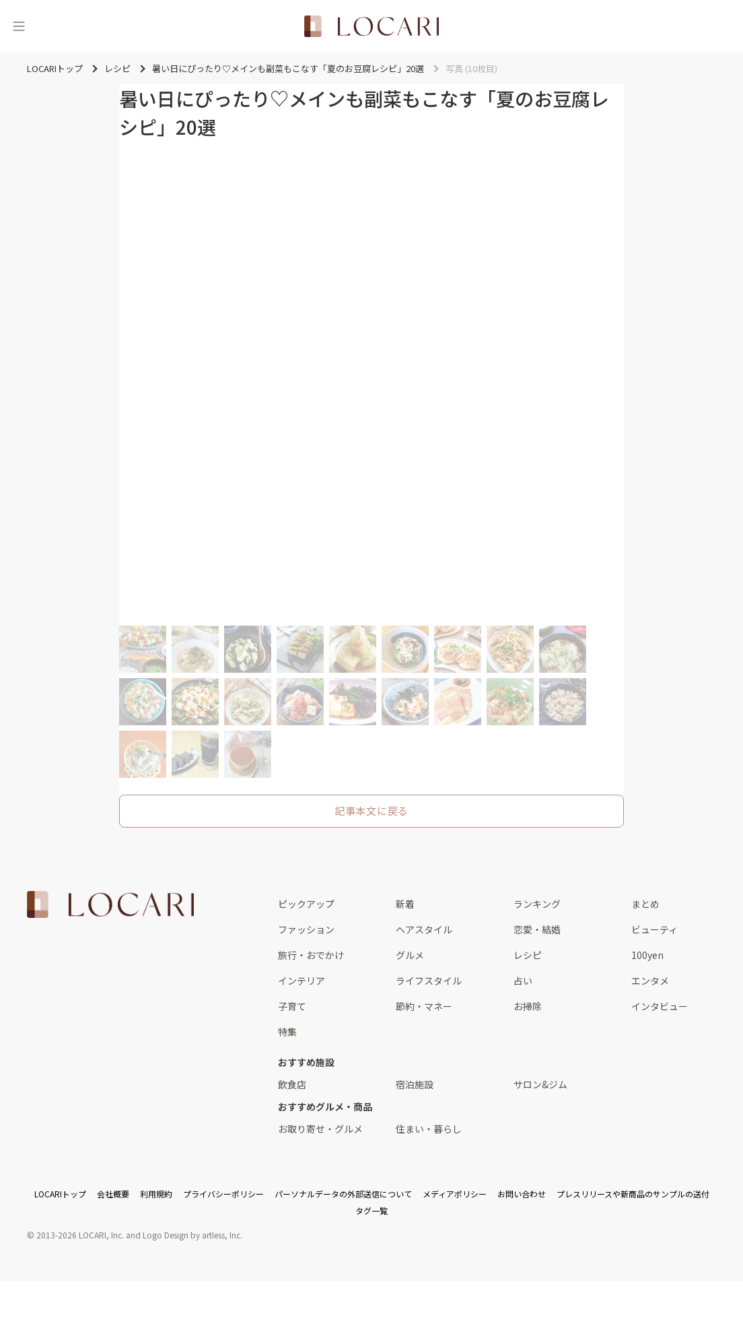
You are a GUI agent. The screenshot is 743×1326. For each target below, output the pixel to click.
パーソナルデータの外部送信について (343, 1193)
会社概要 (113, 1193)
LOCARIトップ (60, 1193)
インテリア (301, 980)
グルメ (410, 955)
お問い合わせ (521, 1193)
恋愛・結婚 (537, 929)
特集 (287, 1031)
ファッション (306, 929)
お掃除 (528, 1006)
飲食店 (292, 1084)
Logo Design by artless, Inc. (192, 1234)
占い (523, 980)
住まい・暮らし (429, 1128)
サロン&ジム (540, 1084)
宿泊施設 (414, 1084)
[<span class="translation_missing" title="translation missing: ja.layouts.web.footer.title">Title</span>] (110, 904)
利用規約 (156, 1193)
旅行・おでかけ (311, 955)
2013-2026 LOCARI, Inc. (80, 1234)
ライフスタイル (429, 980)
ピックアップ (306, 903)
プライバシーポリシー (223, 1193)
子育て (292, 1006)
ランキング (537, 903)
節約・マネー (424, 1006)
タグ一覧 (371, 1210)
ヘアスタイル (424, 929)
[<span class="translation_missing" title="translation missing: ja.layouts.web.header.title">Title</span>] (371, 26)
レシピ (528, 955)
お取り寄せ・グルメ (320, 1128)
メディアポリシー (455, 1193)
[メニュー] (19, 26)
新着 (405, 903)
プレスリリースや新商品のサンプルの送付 (633, 1193)
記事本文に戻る (371, 810)
